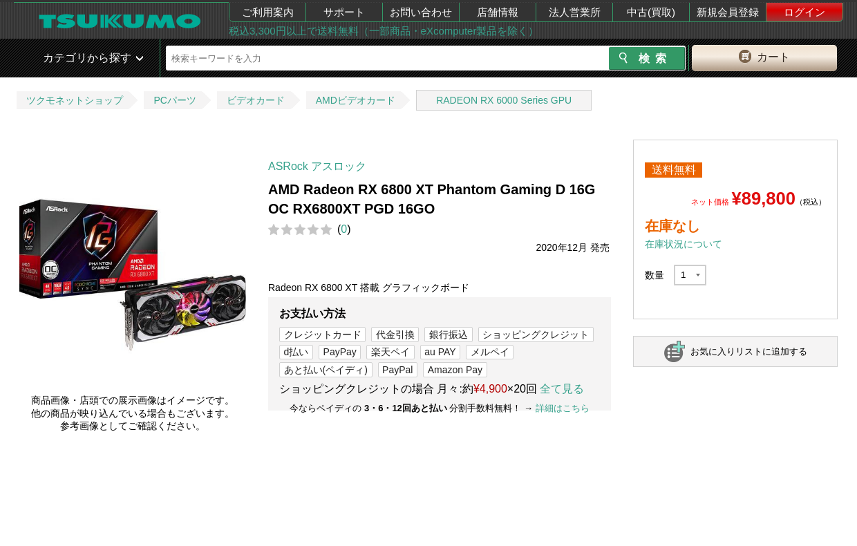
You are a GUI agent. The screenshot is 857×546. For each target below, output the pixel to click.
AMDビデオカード (355, 100)
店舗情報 (497, 12)
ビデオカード (256, 100)
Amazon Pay (455, 369)
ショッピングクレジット (535, 334)
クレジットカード (322, 334)
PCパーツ (174, 100)
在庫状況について (683, 244)
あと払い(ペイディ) (326, 369)
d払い (296, 351)
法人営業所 (575, 12)
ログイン (804, 12)
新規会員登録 (728, 12)
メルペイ (490, 351)
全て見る (562, 389)
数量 (654, 275)
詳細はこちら (563, 408)
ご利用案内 (268, 12)
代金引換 (395, 334)
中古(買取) (651, 12)
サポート (344, 12)
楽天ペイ (390, 351)
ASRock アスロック (317, 166)
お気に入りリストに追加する (748, 351)
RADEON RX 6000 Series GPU (504, 100)
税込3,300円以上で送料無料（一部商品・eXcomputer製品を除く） (383, 31)
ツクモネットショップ (74, 100)
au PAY (439, 351)
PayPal (397, 369)
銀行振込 (448, 334)
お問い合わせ (421, 12)
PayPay (340, 351)
